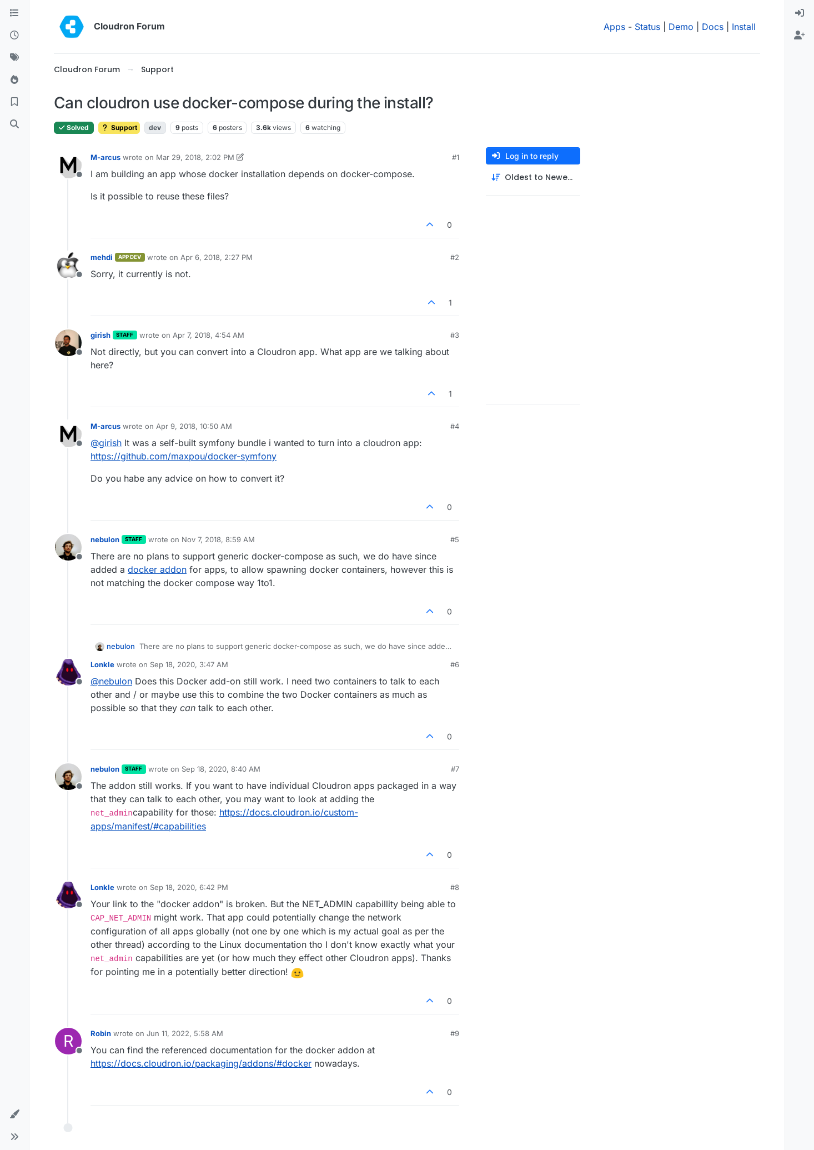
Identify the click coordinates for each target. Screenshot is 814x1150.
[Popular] (14, 80)
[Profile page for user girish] (68, 342)
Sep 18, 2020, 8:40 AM (221, 768)
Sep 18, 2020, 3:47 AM (189, 664)
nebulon (105, 539)
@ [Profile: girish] (106, 442)
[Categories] (14, 13)
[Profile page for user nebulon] (68, 547)
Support (119, 127)
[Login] (800, 13)
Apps (614, 26)
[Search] (14, 124)
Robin (101, 1033)
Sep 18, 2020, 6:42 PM (189, 887)
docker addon (157, 569)
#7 (455, 768)
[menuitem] (800, 13)
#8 (454, 887)
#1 (455, 157)
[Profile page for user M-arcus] (68, 165)
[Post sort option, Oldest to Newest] (533, 177)
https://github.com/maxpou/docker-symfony (184, 456)
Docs (712, 26)
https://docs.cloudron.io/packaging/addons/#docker (201, 1063)
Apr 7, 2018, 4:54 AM (208, 335)
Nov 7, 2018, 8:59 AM (218, 539)
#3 (454, 335)
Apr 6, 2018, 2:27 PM (216, 257)
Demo (681, 26)
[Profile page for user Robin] (68, 1041)
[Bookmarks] (14, 102)
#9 (454, 1033)
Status (647, 26)
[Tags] (14, 58)
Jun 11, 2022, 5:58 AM (185, 1033)
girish (100, 335)
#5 (454, 539)
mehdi (102, 257)
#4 (454, 426)
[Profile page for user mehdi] (68, 265)
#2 (454, 257)
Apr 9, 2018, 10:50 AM (194, 426)
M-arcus (105, 157)
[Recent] (14, 35)
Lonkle (102, 664)
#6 (454, 664)
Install (744, 26)
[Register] (800, 35)
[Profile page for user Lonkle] (68, 672)
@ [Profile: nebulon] (111, 681)
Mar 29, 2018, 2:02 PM (195, 157)
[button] (14, 1114)
